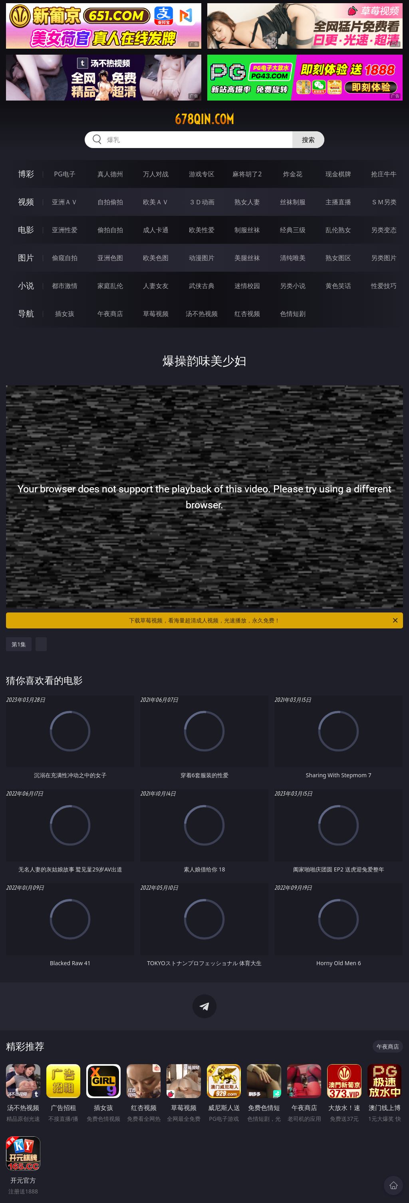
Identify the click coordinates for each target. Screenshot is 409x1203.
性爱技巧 (384, 285)
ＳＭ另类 (384, 202)
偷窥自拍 (64, 257)
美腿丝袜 (247, 257)
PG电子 (64, 174)
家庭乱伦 (110, 285)
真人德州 (110, 174)
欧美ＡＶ (156, 202)
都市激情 (64, 285)
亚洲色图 (110, 257)
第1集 (19, 644)
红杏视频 (247, 313)
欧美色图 (156, 257)
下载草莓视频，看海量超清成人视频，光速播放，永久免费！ (264, 620)
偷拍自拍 (110, 229)
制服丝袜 (247, 229)
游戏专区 (201, 174)
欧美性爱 (201, 229)
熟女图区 (338, 257)
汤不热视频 (202, 313)
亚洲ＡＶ (64, 202)
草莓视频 (156, 313)
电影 (26, 229)
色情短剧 (293, 313)
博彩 (26, 173)
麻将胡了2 (247, 174)
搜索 (308, 139)
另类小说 (293, 285)
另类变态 (384, 229)
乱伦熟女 (338, 229)
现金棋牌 (338, 174)
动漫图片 (201, 257)
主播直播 (338, 202)
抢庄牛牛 (384, 174)
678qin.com (204, 119)
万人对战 (156, 174)
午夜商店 (110, 313)
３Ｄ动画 (201, 202)
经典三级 (293, 229)
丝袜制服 (293, 202)
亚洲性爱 (64, 229)
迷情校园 (247, 285)
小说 (26, 285)
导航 (26, 313)
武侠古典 (201, 285)
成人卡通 (156, 229)
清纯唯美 (293, 257)
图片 (26, 257)
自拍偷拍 (110, 202)
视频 (26, 201)
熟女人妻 (247, 202)
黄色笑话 (338, 285)
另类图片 (384, 257)
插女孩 (64, 313)
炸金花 (292, 174)
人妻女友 (156, 285)
